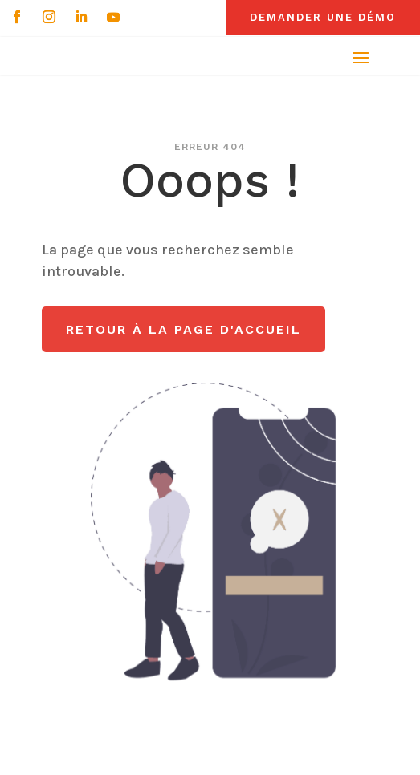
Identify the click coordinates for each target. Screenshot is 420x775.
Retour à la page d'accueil (183, 329)
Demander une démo (323, 17)
